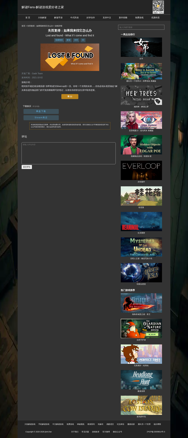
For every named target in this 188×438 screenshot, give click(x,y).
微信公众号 (117, 432)
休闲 (76, 40)
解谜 (68, 40)
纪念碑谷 (120, 424)
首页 (23, 26)
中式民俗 (74, 17)
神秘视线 (80, 424)
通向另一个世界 (144, 424)
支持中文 (107, 17)
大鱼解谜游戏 (29, 424)
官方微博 (106, 432)
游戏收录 (95, 432)
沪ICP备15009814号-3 (156, 432)
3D (83, 40)
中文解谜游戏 (57, 424)
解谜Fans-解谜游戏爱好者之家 (43, 7)
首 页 (27, 17)
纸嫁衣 (100, 424)
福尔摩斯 (157, 424)
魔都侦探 (131, 424)
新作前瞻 (123, 17)
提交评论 (26, 167)
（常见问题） (36, 106)
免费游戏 (139, 17)
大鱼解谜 (42, 17)
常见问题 (85, 432)
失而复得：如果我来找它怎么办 (40, 26)
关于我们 (74, 432)
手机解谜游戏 (43, 424)
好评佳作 (91, 17)
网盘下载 (41, 111)
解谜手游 (58, 17)
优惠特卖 (155, 17)
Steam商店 (41, 117)
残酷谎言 (110, 424)
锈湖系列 (91, 424)
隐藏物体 (59, 40)
